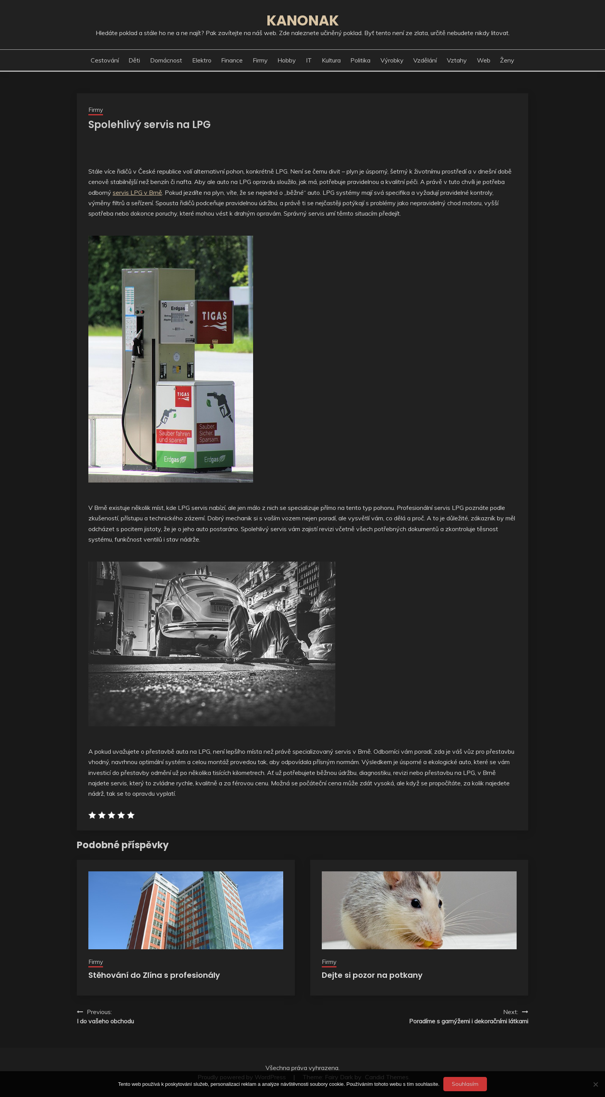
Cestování (105, 60)
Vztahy (457, 60)
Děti (134, 60)
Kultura (331, 60)
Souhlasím (465, 1083)
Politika (360, 60)
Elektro (201, 60)
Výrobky (392, 60)
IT (309, 60)
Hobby (286, 60)
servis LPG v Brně (137, 192)
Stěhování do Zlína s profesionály (154, 975)
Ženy (507, 60)
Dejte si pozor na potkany (372, 975)
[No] (595, 1084)
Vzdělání (425, 60)
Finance (232, 60)
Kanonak (303, 20)
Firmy (260, 60)
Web (483, 60)
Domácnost (166, 60)
